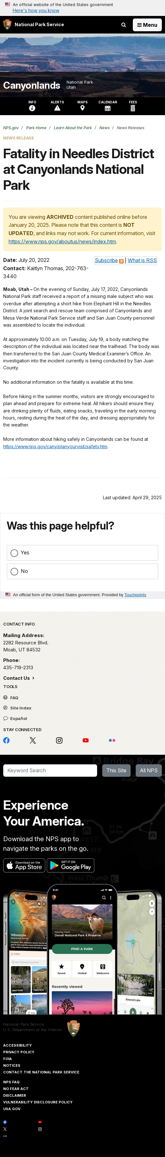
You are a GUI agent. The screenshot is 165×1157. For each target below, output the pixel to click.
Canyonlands (31, 85)
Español (15, 718)
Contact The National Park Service (41, 1072)
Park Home (36, 127)
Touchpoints (135, 594)
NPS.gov (11, 127)
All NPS (149, 770)
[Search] (50, 770)
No (24, 571)
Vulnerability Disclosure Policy (38, 1102)
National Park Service (23, 1024)
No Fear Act (16, 1089)
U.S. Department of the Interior (32, 1029)
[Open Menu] (147, 25)
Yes (25, 552)
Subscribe (106, 260)
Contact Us (17, 678)
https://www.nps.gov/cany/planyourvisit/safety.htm (55, 446)
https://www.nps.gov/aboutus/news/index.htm (62, 241)
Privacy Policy (18, 1052)
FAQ (10, 697)
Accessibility (17, 1045)
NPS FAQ (11, 1082)
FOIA (7, 1059)
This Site (116, 770)
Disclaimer (14, 1095)
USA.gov (11, 1109)
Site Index (17, 707)
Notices (11, 1065)
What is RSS (142, 260)
